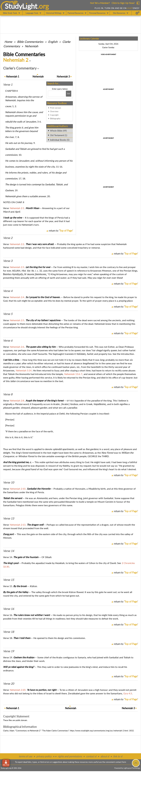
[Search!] (68, 94)
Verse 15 (8, 579)
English (52, 41)
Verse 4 (7, 291)
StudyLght (21, 6)
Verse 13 (8, 518)
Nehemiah (31, 46)
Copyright (54, 115)
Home (8, 41)
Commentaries (30, 41)
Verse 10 (8, 482)
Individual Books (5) (59, 140)
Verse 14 (8, 551)
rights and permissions (70, 756)
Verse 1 (7, 84)
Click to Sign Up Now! (123, 2)
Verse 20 (8, 683)
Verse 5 (7, 314)
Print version (55, 108)
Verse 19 (8, 651)
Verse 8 (7, 394)
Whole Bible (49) (58, 130)
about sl (105, 756)
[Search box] (56, 94)
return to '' (61, 230)
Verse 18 (8, 631)
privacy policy (44, 756)
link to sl (117, 756)
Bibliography (55, 118)
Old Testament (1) (58, 135)
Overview (54, 111)
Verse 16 (8, 608)
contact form (120, 762)
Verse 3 (7, 260)
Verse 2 (7, 238)
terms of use (25, 756)
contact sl (91, 756)
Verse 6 (7, 340)
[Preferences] (138, 13)
